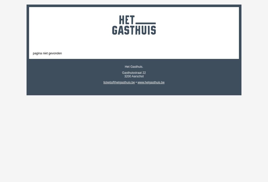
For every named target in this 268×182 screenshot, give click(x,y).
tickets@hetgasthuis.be (119, 82)
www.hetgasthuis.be (151, 82)
